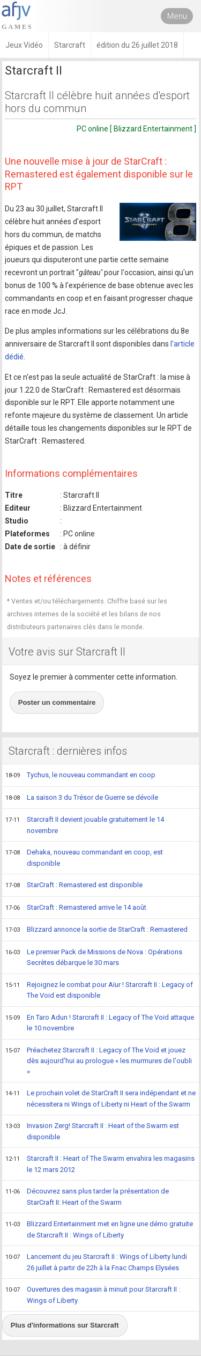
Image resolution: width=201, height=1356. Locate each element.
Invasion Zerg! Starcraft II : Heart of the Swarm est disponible (92, 1131)
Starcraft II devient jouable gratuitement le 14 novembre (84, 825)
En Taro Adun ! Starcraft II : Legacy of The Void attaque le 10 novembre (99, 1023)
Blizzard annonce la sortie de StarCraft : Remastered (96, 930)
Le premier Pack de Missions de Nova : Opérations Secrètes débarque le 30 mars (93, 957)
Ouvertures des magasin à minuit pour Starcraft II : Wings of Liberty (92, 1295)
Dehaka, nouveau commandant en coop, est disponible (84, 857)
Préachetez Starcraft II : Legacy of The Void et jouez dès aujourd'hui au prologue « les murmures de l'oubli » (98, 1060)
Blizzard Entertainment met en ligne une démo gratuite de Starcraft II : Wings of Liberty (99, 1229)
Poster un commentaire (57, 702)
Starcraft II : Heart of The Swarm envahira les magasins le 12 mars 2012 (100, 1164)
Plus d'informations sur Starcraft (65, 1325)
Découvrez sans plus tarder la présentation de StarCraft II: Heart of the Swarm (87, 1196)
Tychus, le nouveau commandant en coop (80, 775)
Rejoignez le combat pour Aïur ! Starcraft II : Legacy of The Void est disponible (99, 990)
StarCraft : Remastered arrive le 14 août (75, 908)
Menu (177, 16)
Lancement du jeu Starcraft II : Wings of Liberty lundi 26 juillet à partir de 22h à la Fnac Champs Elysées (96, 1262)
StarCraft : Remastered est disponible (74, 885)
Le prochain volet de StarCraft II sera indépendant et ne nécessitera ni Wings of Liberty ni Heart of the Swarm (100, 1098)
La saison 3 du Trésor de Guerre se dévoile (81, 798)
